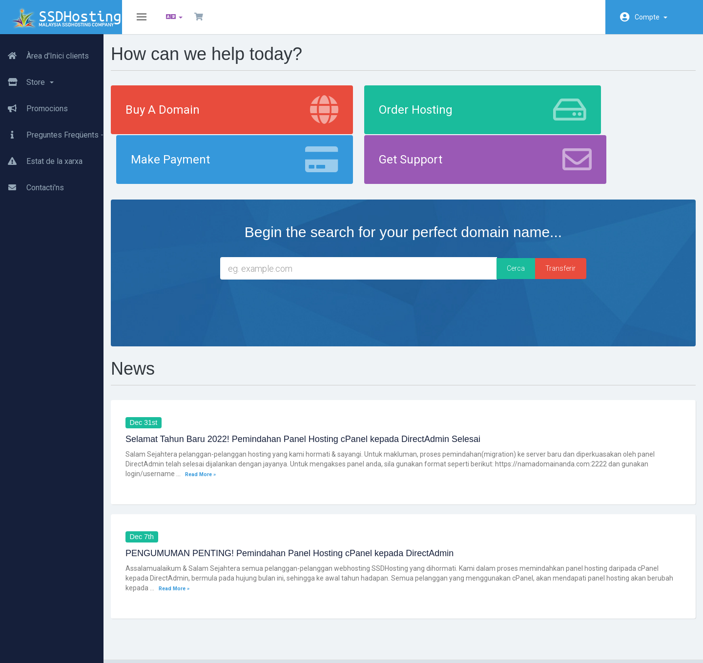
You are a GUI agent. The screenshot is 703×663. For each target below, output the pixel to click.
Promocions (34, 105)
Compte (651, 17)
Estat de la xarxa (41, 157)
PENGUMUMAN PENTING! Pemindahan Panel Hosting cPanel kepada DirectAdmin (315, 510)
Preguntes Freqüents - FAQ (60, 131)
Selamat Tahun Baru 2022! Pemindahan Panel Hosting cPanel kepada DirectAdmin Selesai (328, 396)
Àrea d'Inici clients (44, 52)
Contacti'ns (32, 184)
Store (27, 78)
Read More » (254, 430)
